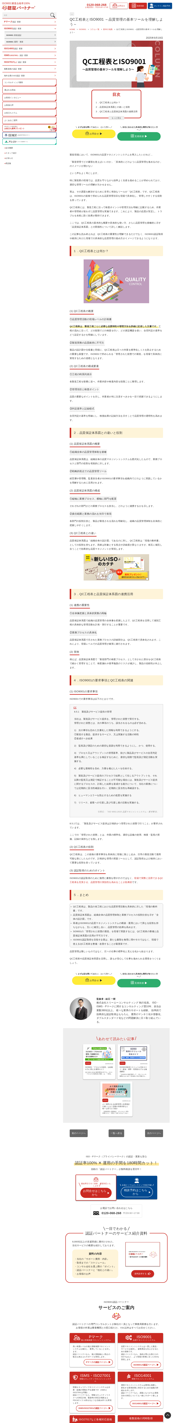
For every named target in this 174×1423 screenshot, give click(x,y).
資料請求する (131, 1179)
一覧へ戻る (104, 1045)
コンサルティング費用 (14, 83)
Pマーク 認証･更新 (105, 1371)
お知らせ (9, 159)
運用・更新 (15, 43)
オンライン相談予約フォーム (157, 1379)
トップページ (103, 1367)
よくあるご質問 (11, 121)
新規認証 (14, 36)
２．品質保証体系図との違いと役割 (90, 111)
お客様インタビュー (13, 98)
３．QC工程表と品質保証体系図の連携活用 (94, 116)
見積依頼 (127, 137)
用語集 (8, 164)
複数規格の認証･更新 (13, 70)
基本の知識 (52, 14)
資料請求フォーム (153, 1387)
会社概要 (9, 149)
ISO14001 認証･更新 (106, 1379)
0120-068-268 (96, 5)
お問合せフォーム (153, 1391)
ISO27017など (103, 1387)
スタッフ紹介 (11, 154)
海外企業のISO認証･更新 (14, 76)
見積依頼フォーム (153, 1383)
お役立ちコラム (11, 114)
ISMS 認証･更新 (104, 1383)
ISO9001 (53, 1011)
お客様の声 (9, 106)
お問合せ (80, 137)
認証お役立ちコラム (129, 1379)
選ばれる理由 (10, 91)
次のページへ (154, 1045)
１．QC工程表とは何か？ (85, 106)
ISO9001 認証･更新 (105, 1375)
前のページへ (55, 1045)
